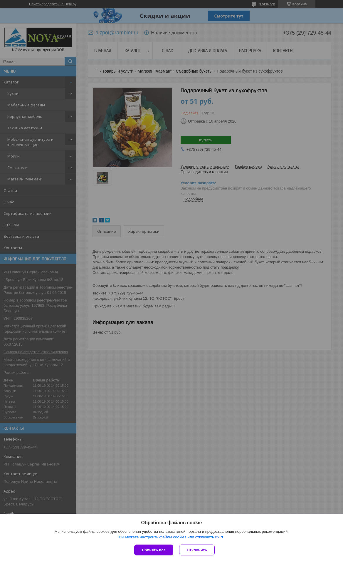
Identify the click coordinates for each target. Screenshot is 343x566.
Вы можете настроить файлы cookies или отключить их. (169, 537)
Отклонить (197, 550)
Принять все (154, 550)
